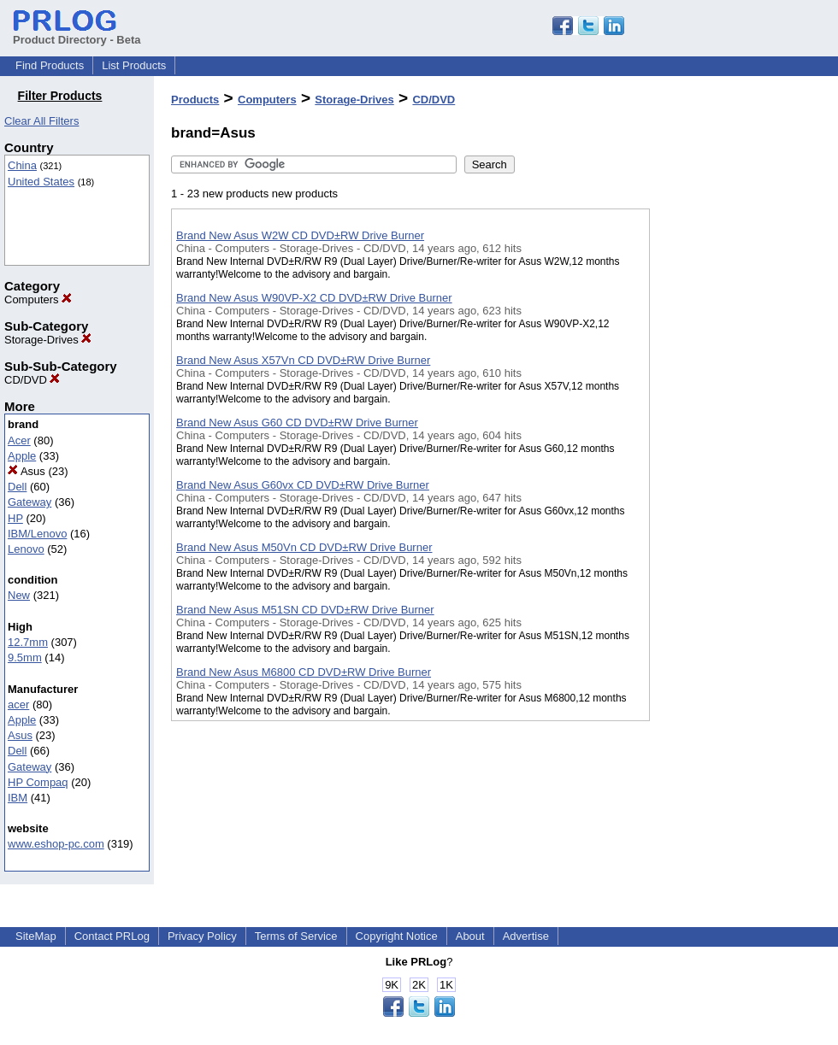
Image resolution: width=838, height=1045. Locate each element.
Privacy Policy (202, 936)
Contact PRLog (112, 936)
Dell (17, 486)
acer (18, 704)
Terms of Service (296, 936)
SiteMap (35, 936)
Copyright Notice (397, 936)
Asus (26, 471)
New (19, 595)
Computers (38, 299)
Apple (22, 455)
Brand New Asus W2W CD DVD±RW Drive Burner (300, 235)
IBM (17, 797)
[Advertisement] (735, 443)
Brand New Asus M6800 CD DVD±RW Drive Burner (303, 672)
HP (15, 518)
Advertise (526, 936)
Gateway (29, 502)
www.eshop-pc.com (56, 843)
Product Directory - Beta (77, 33)
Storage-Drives (47, 339)
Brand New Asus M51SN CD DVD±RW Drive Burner (305, 609)
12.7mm (28, 642)
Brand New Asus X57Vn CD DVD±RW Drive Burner (303, 360)
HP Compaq (38, 782)
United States (41, 181)
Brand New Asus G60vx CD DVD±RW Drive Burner (302, 484)
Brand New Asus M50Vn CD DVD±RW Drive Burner (304, 547)
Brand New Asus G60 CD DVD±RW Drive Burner (297, 422)
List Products (134, 65)
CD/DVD (32, 379)
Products (195, 99)
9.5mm (25, 657)
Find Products (49, 65)
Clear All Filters (41, 120)
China (22, 165)
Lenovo (26, 549)
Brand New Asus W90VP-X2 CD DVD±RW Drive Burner (314, 297)
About (470, 936)
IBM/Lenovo (37, 533)
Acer (19, 440)
